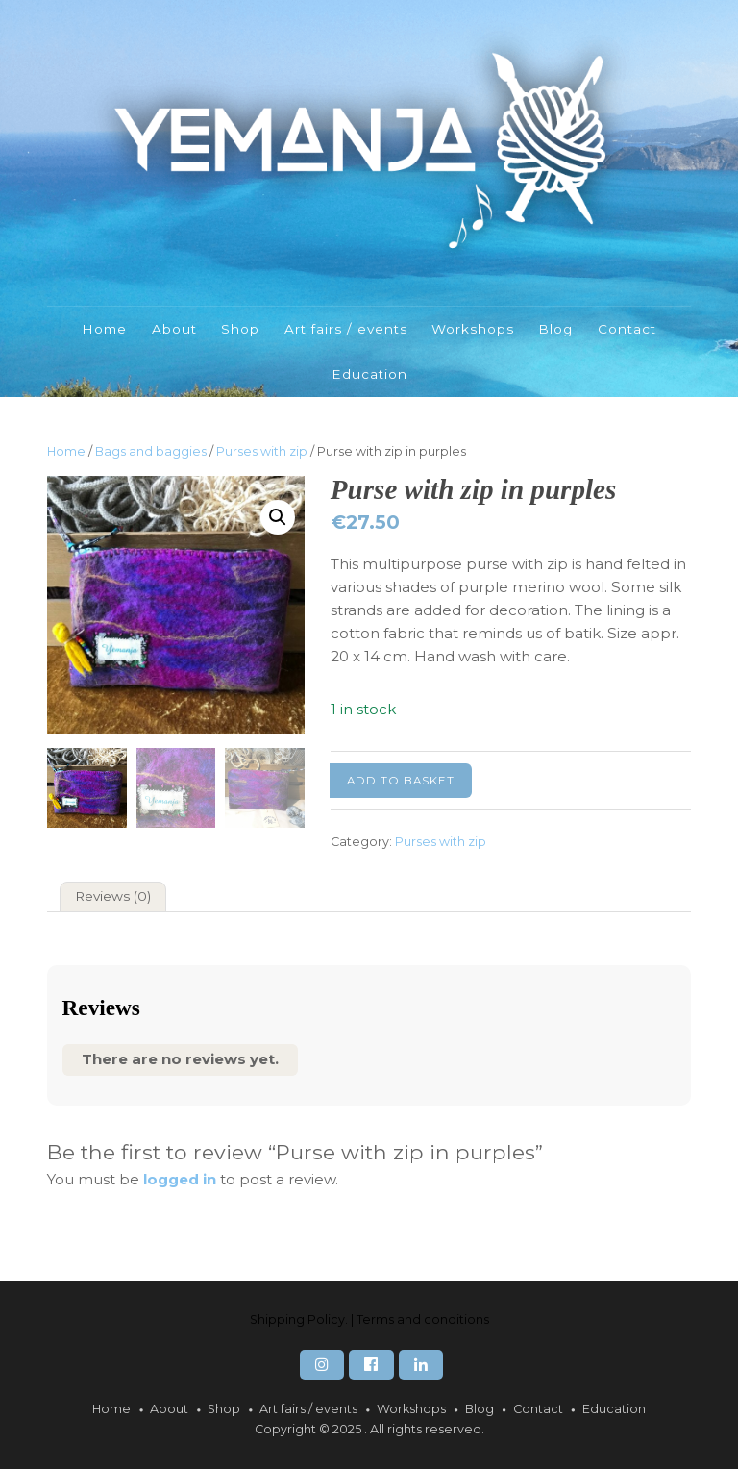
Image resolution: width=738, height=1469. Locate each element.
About (174, 328)
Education (369, 374)
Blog (555, 328)
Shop (240, 328)
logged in (179, 1179)
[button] (277, 517)
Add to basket (401, 780)
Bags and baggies (151, 451)
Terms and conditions (423, 1319)
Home (104, 328)
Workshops (472, 328)
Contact (627, 328)
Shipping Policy (297, 1319)
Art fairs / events (345, 328)
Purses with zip (262, 451)
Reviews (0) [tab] (113, 896)
